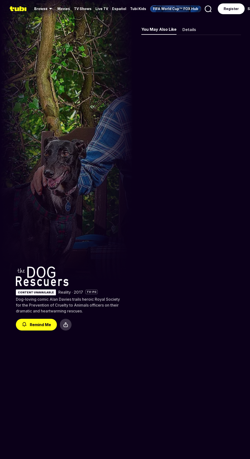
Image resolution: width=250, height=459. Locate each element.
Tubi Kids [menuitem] (138, 9)
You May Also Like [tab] (159, 29)
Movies (63, 9)
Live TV (101, 9)
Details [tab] (189, 29)
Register (231, 9)
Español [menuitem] (119, 9)
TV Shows (83, 9)
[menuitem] (43, 9)
